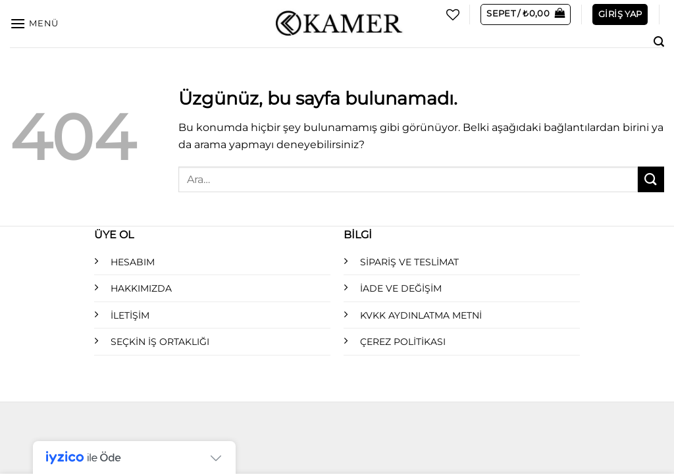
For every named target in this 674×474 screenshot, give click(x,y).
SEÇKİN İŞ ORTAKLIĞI (160, 342)
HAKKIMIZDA (141, 288)
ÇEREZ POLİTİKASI (403, 342)
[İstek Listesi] (452, 14)
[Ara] (659, 42)
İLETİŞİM (130, 315)
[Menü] (34, 23)
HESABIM (133, 262)
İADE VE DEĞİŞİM (401, 288)
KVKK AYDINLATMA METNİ (421, 315)
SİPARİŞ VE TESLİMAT (409, 262)
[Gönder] (651, 179)
